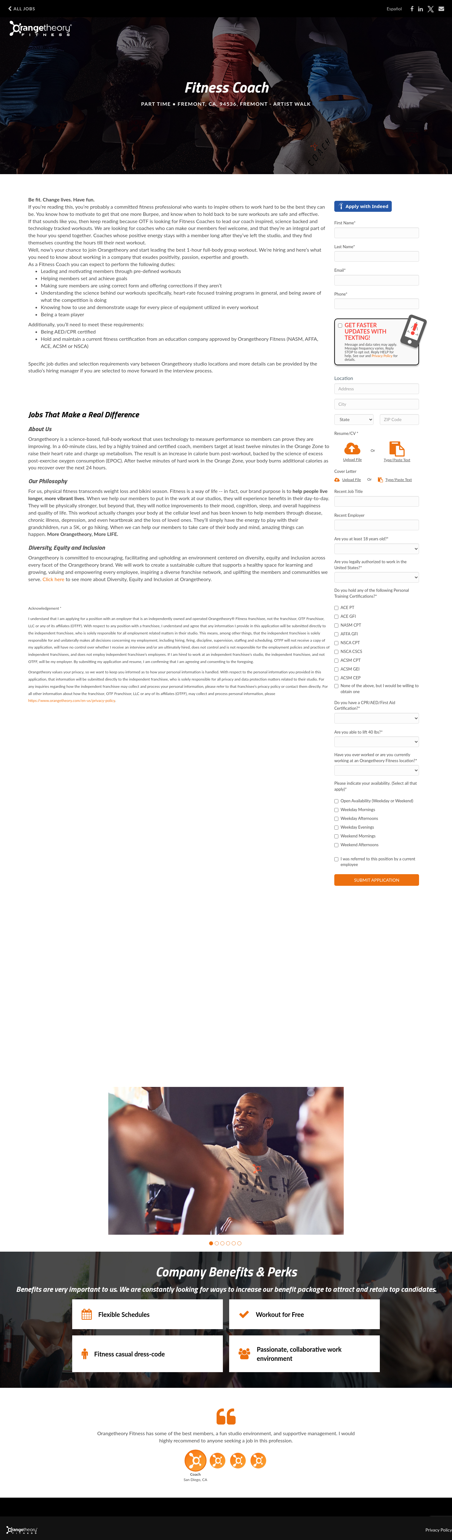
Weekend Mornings (354, 835)
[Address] (376, 388)
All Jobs (21, 9)
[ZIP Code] (399, 419)
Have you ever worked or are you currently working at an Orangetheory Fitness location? (375, 757)
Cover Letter (345, 471)
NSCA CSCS (348, 651)
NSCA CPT (347, 642)
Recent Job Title (348, 491)
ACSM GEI (346, 668)
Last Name (344, 246)
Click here (54, 579)
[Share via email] (441, 9)
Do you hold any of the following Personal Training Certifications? (371, 593)
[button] (211, 1243)
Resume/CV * (346, 433)
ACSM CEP (347, 677)
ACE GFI (345, 616)
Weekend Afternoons (356, 844)
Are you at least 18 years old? (361, 538)
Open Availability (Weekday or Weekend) (373, 800)
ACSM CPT (347, 660)
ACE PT (344, 607)
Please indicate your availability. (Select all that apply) (375, 786)
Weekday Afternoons (356, 818)
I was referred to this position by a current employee (374, 861)
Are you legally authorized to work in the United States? (370, 564)
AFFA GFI (346, 633)
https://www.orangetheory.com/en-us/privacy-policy (71, 700)
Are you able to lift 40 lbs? (358, 732)
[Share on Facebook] (411, 9)
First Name (345, 222)
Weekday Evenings (354, 827)
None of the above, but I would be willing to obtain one (376, 688)
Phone (340, 294)
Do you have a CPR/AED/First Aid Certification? (364, 705)
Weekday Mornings (354, 809)
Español (394, 8)
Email (340, 270)
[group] (226, 1161)
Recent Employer (349, 515)
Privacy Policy (382, 356)
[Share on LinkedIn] (420, 9)
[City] (376, 404)
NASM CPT (347, 625)
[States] (354, 419)
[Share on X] (431, 9)
